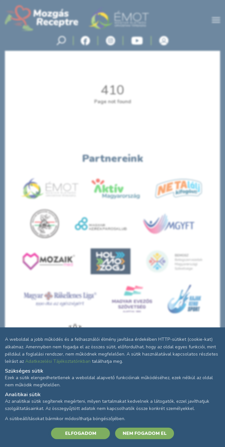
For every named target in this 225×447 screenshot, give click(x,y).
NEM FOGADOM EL (145, 433)
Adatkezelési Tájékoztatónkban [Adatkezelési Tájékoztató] (58, 361)
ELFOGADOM (80, 433)
